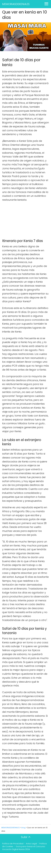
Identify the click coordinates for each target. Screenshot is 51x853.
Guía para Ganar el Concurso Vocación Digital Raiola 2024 (23, 848)
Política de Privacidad (12, 843)
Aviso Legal (31, 843)
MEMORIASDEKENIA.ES (16, 4)
